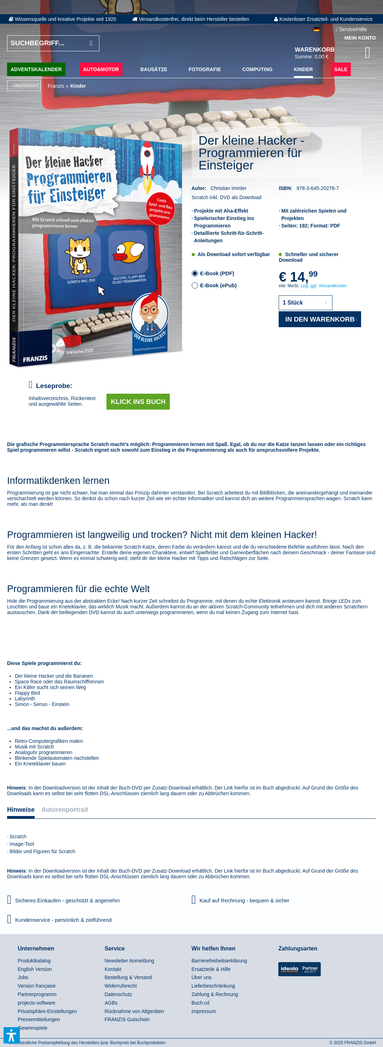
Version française (37, 986)
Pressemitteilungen (39, 1019)
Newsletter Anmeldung (129, 961)
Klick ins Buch (138, 401)
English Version (35, 969)
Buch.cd (201, 1003)
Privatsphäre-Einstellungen (47, 1011)
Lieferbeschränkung (213, 986)
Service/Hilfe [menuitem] (352, 29)
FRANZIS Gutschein (127, 1019)
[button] (12, 1035)
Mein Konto (360, 38)
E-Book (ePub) (218, 285)
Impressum (204, 1011)
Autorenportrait (64, 809)
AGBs (111, 1003)
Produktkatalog (34, 961)
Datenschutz (118, 994)
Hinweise (21, 809)
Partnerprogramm (37, 994)
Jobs (23, 977)
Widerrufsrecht (121, 986)
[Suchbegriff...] (53, 43)
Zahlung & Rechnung (215, 994)
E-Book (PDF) (217, 273)
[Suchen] (90, 43)
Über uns (202, 977)
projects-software (37, 1003)
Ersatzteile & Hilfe (211, 969)
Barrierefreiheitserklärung (219, 961)
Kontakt (113, 969)
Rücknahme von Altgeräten (134, 1011)
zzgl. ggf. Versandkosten (324, 285)
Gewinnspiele (32, 1028)
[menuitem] (59, 961)
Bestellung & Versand (128, 977)
